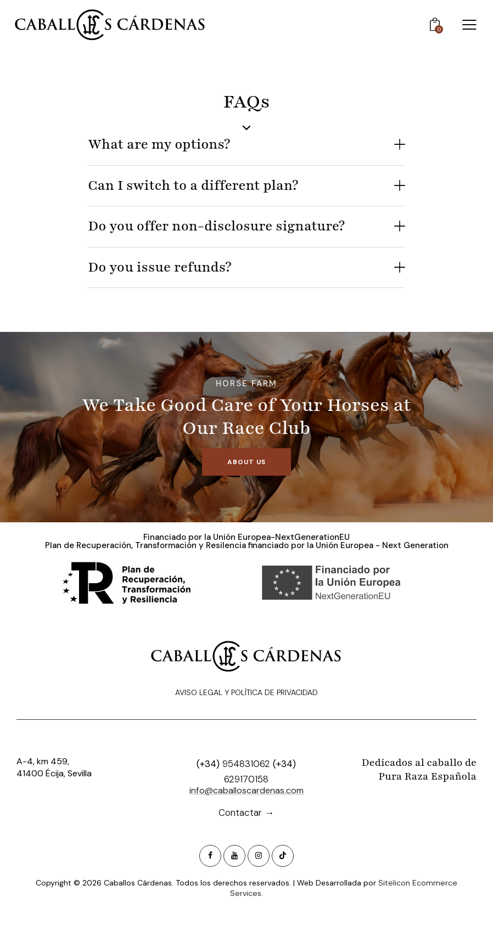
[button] (246, 145)
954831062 (246, 764)
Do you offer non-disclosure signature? (216, 226)
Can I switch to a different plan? (193, 186)
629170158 (246, 779)
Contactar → (246, 812)
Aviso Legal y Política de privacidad (246, 692)
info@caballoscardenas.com (246, 790)
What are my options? (159, 145)
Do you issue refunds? (159, 267)
